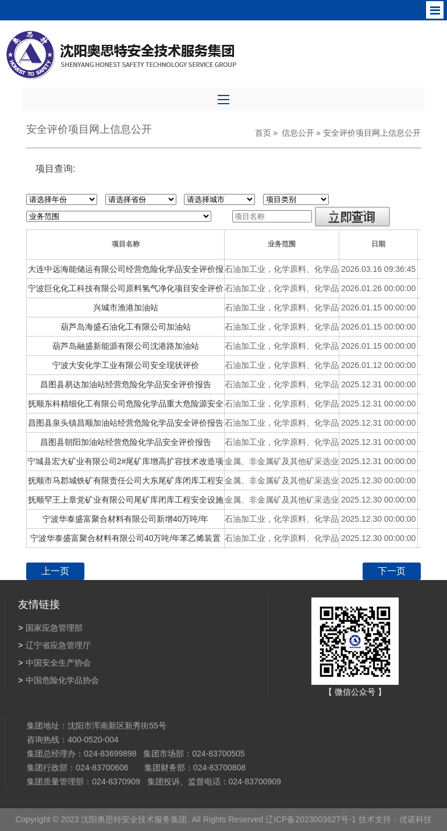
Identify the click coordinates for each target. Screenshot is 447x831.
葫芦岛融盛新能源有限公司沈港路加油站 (125, 346)
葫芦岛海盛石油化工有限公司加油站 (126, 326)
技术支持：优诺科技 (394, 819)
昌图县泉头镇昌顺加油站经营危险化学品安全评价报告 (126, 422)
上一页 (55, 571)
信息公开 (298, 132)
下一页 (392, 571)
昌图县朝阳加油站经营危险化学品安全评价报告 (125, 442)
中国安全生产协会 (54, 662)
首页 (263, 132)
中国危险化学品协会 (58, 680)
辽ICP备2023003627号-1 (309, 819)
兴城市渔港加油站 (125, 307)
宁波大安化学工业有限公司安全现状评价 (125, 365)
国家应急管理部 (50, 627)
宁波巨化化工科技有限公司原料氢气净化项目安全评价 (126, 288)
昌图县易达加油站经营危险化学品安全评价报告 (125, 384)
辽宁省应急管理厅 (54, 645)
